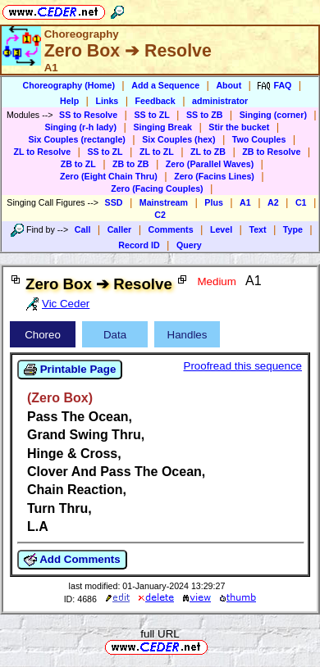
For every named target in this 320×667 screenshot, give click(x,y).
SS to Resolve (88, 115)
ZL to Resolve (42, 152)
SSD (114, 202)
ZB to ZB (130, 164)
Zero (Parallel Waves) (210, 164)
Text (257, 229)
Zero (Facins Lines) (214, 176)
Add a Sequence (165, 85)
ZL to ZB (208, 152)
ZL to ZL (156, 152)
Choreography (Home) (68, 85)
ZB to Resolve (271, 152)
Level (221, 229)
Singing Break (162, 127)
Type (293, 229)
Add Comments (72, 559)
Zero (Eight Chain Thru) (109, 176)
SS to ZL (151, 115)
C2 (160, 215)
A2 (273, 202)
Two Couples (259, 139)
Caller (119, 229)
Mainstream (163, 202)
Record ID (138, 245)
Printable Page (70, 369)
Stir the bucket (238, 127)
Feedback (155, 101)
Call (83, 229)
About (228, 85)
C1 (301, 202)
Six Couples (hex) (178, 139)
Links (106, 101)
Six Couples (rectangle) (76, 139)
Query (189, 245)
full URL (159, 634)
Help (69, 101)
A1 (245, 202)
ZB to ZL (78, 164)
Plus (213, 202)
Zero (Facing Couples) (157, 188)
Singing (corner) (273, 115)
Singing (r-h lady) (80, 127)
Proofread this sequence (243, 366)
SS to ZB (204, 115)
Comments (171, 229)
